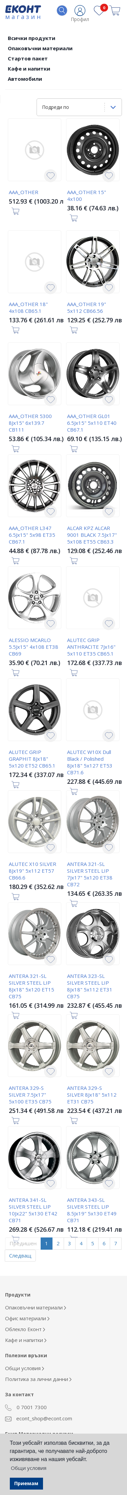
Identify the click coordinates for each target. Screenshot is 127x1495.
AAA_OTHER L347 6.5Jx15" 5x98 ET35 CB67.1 (32, 535)
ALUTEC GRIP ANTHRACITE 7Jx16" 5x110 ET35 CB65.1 (91, 647)
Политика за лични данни (38, 1379)
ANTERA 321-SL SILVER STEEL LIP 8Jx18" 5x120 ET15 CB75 (31, 986)
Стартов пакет (28, 58)
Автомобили (25, 78)
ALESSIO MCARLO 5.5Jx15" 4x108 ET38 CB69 (33, 647)
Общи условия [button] (28, 1467)
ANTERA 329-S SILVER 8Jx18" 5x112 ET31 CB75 (92, 1094)
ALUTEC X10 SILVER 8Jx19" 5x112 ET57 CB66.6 (32, 870)
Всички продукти (31, 38)
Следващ (20, 1255)
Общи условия (24, 1368)
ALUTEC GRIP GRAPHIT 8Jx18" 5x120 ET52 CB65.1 (32, 759)
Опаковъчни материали (40, 48)
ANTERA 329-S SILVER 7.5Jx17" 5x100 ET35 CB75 (30, 1094)
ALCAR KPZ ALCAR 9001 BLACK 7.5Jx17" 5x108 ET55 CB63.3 (92, 535)
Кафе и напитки (29, 68)
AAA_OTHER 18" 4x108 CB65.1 (28, 307)
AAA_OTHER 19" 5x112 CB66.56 (86, 307)
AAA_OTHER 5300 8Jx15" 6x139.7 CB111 (30, 423)
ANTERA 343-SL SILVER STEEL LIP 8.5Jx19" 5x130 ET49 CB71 (92, 1210)
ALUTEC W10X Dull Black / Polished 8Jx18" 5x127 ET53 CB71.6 (89, 762)
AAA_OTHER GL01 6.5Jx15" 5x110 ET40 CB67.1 (92, 423)
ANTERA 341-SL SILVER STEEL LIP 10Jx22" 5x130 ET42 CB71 (33, 1210)
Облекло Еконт (25, 1329)
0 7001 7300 (26, 1407)
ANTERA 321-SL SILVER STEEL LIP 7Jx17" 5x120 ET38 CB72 (89, 874)
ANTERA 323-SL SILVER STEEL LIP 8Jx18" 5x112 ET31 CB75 (89, 986)
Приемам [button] (26, 1483)
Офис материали (27, 1318)
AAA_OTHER (23, 192)
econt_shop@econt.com (38, 1418)
